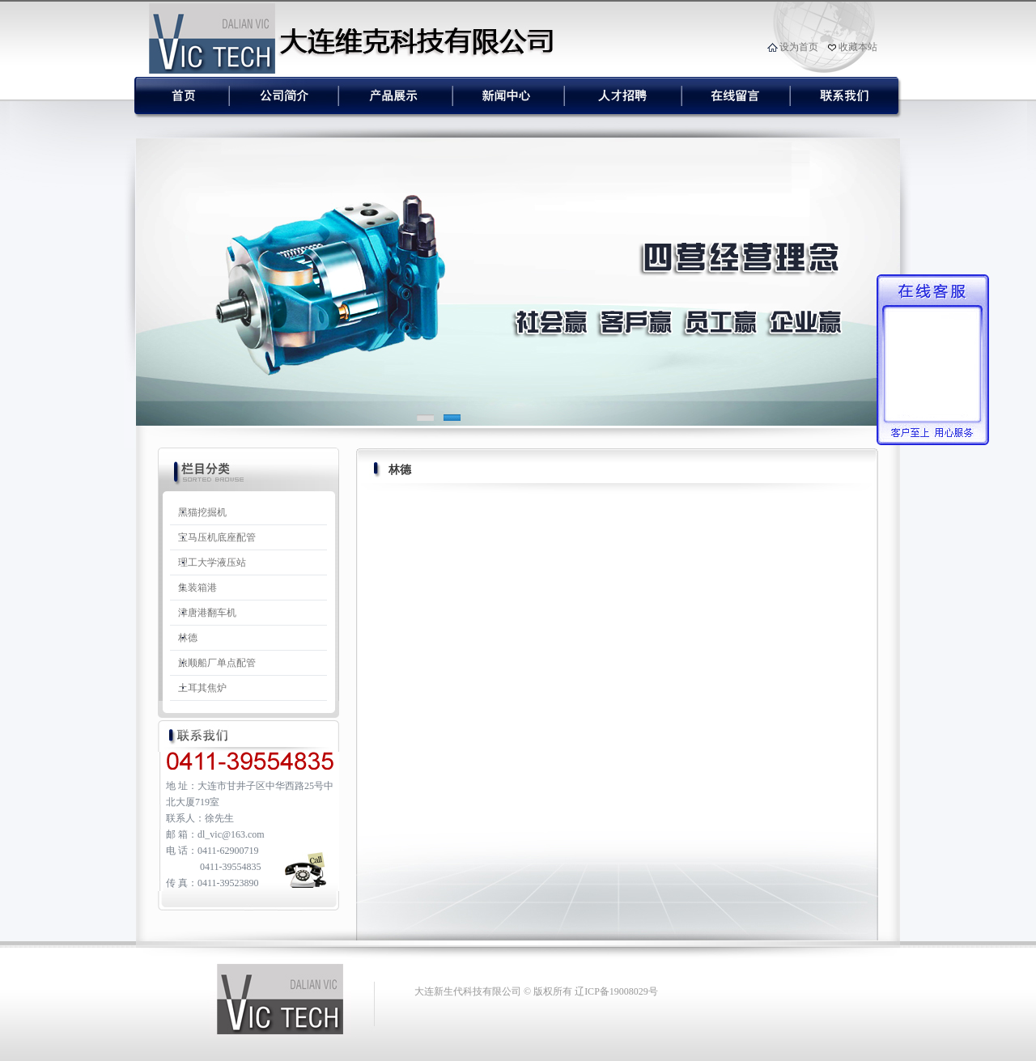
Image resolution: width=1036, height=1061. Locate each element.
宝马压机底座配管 (217, 537)
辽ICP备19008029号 (616, 991)
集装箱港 (197, 587)
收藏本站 (858, 47)
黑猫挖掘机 (202, 512)
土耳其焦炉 (202, 688)
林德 (187, 637)
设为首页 (798, 47)
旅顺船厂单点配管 (217, 662)
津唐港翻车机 (207, 612)
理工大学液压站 (212, 562)
